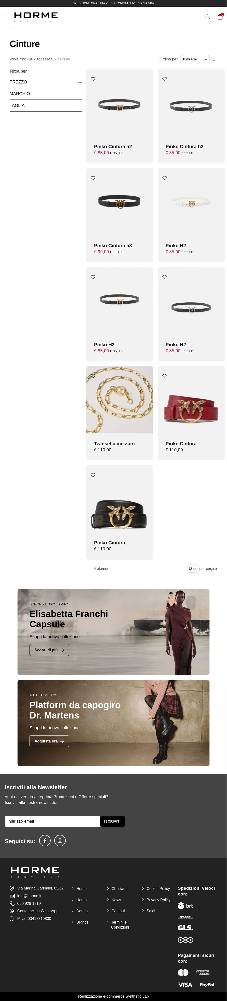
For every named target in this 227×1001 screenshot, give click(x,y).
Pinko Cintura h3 (113, 245)
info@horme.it (29, 896)
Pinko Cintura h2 (113, 146)
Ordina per (168, 59)
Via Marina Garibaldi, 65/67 (40, 888)
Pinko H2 (176, 245)
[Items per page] (192, 569)
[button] (93, 79)
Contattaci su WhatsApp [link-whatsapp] (38, 911)
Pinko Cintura (181, 444)
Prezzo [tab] (18, 82)
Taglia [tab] (17, 105)
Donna (27, 59)
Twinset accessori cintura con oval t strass (114, 444)
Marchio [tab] (20, 93)
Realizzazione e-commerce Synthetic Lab (113, 997)
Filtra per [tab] (18, 71)
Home (14, 59)
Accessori (45, 59)
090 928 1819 (29, 903)
